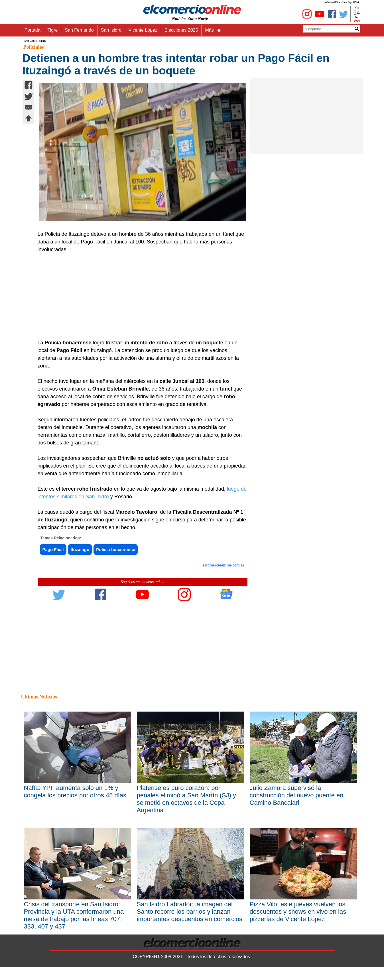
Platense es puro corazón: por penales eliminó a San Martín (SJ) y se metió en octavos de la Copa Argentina (186, 799)
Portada (32, 30)
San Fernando (79, 30)
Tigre (53, 30)
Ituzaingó (80, 549)
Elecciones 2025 (181, 30)
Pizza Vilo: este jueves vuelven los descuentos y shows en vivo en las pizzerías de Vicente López (298, 912)
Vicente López (143, 30)
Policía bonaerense (115, 549)
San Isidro (111, 30)
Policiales (33, 47)
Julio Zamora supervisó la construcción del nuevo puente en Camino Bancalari (297, 795)
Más (213, 30)
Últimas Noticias (39, 697)
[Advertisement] (139, 296)
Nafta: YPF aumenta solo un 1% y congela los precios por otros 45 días (75, 791)
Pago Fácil (53, 549)
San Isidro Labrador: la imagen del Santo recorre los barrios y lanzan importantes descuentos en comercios (190, 912)
